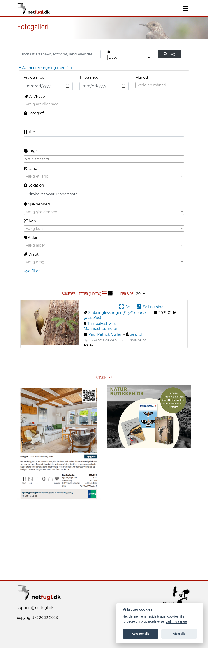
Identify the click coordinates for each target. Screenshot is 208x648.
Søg (169, 54)
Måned (141, 77)
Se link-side (150, 307)
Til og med (89, 77)
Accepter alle (140, 633)
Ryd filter (32, 271)
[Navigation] (185, 9)
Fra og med (34, 77)
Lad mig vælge (176, 621)
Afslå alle (179, 633)
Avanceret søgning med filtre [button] (47, 68)
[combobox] (159, 85)
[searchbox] (104, 159)
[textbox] (160, 85)
